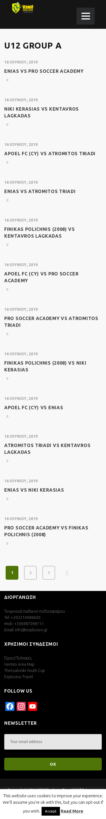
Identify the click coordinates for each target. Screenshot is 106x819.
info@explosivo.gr (31, 630)
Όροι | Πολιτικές (18, 658)
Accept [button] (51, 811)
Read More (72, 811)
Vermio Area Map (19, 664)
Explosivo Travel (18, 677)
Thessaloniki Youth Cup (24, 670)
